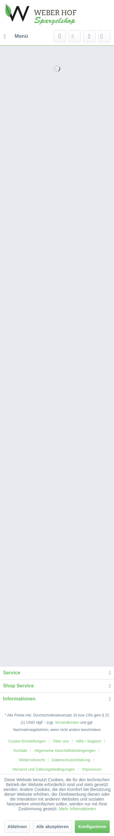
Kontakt (20, 750)
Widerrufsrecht (32, 760)
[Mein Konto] (89, 36)
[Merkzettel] (74, 36)
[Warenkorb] (104, 36)
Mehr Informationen (77, 808)
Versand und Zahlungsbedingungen (43, 769)
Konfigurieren (92, 826)
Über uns (61, 741)
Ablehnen (17, 826)
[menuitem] (15, 36)
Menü (16, 35)
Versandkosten (67, 722)
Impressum (92, 769)
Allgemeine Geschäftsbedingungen (65, 750)
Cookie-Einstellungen (27, 741)
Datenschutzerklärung (71, 760)
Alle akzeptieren (52, 826)
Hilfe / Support (88, 741)
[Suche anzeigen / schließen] (60, 36)
